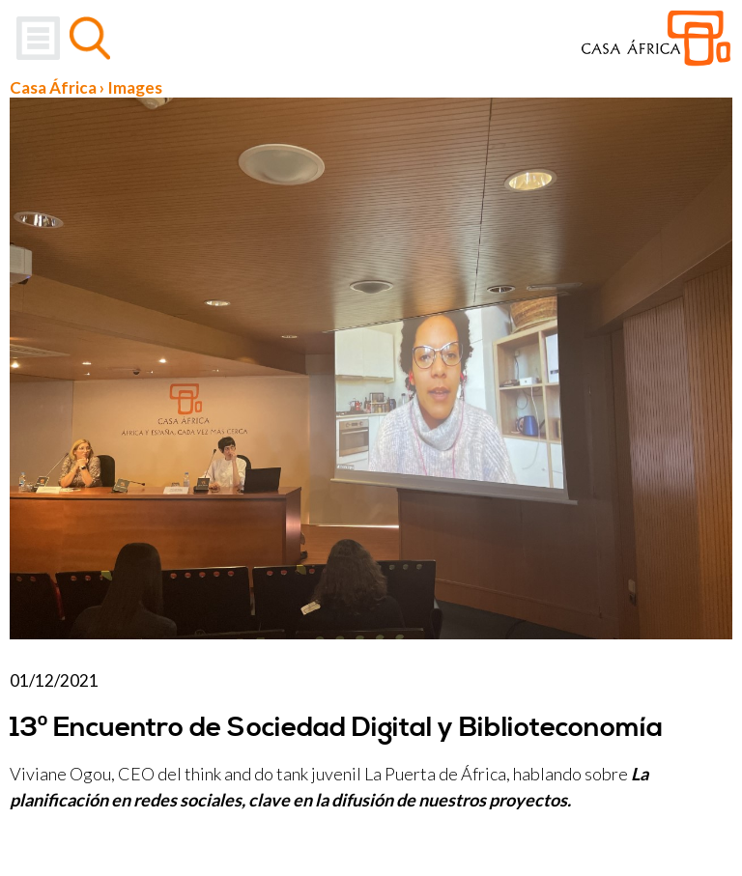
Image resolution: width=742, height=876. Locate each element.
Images (134, 87)
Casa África (53, 87)
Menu (38, 38)
